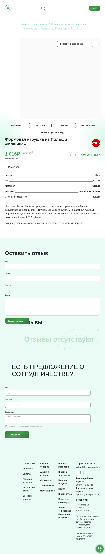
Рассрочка (16, 125)
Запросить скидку (88, 125)
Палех (61, 489)
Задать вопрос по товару (52, 132)
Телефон (8, 400)
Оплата (64, 125)
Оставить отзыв (15, 321)
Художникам (47, 485)
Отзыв (7, 295)
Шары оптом (65, 494)
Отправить (15, 434)
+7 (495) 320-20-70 (85, 464)
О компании (29, 463)
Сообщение (9, 412)
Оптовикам (46, 480)
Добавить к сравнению (71, 44)
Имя (6, 261)
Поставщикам (47, 491)
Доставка (40, 125)
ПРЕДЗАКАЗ (13, 167)
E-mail (7, 273)
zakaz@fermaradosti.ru (88, 467)
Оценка (8, 285)
